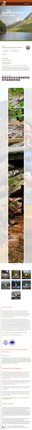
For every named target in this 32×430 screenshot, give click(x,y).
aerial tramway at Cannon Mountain (20, 324)
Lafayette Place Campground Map (9, 397)
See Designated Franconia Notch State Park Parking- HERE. (14, 332)
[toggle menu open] (27, 4)
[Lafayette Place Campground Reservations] (16, 284)
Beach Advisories (5, 355)
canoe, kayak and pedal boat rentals (18, 360)
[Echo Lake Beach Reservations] (26, 274)
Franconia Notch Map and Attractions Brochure (12, 334)
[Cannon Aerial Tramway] (5, 274)
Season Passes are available (7, 62)
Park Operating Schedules (6, 63)
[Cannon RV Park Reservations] (26, 284)
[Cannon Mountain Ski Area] (16, 295)
